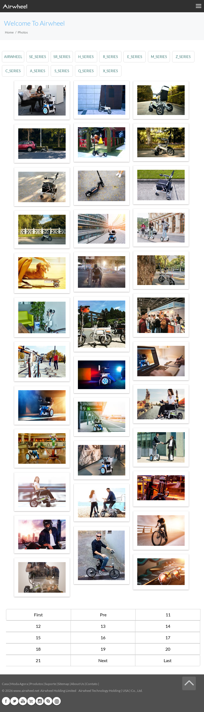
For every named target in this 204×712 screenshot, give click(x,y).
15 (38, 637)
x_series (110, 71)
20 (167, 649)
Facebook (6, 701)
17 (167, 637)
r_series (110, 56)
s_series (61, 71)
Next (103, 660)
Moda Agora (19, 684)
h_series (86, 56)
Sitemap (63, 684)
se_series (37, 56)
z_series (183, 56)
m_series (159, 56)
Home (9, 32)
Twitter (14, 701)
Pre (103, 614)
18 (38, 649)
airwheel (13, 56)
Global (57, 701)
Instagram (40, 701)
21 (38, 660)
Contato (92, 684)
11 (168, 614)
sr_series (61, 56)
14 (167, 626)
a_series (37, 71)
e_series (134, 56)
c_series (13, 71)
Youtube (23, 701)
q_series (86, 71)
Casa (5, 684)
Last (168, 660)
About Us (77, 684)
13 (103, 626)
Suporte (50, 684)
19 (103, 649)
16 (103, 637)
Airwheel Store (31, 701)
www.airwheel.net (26, 691)
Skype (48, 701)
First (38, 614)
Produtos (36, 684)
